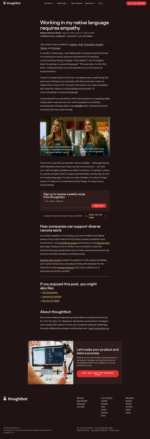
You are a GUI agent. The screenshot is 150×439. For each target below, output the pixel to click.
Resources (90, 3)
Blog (100, 3)
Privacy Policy (114, 430)
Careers (104, 401)
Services (49, 3)
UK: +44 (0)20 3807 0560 (104, 428)
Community (61, 36)
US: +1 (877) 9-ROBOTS (85, 428)
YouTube (129, 407)
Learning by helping (51, 297)
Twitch (128, 410)
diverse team (103, 243)
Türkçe (43, 48)
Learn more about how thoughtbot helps (98, 374)
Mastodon (130, 398)
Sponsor (104, 413)
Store (103, 415)
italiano (73, 45)
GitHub (128, 404)
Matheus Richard (47, 33)
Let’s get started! (136, 3)
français (56, 48)
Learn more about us (98, 328)
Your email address (54, 201)
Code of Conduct (83, 430)
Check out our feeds (94, 216)
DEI (80, 36)
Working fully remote (50, 260)
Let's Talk (80, 407)
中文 (80, 45)
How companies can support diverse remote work (70, 228)
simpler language (68, 243)
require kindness (66, 268)
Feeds (128, 413)
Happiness (87, 36)
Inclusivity (72, 36)
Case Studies (76, 3)
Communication (47, 36)
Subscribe (98, 206)
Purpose (104, 404)
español (99, 45)
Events (104, 410)
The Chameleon (50, 293)
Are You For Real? (51, 301)
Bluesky (129, 401)
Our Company (106, 398)
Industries (62, 3)
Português (89, 45)
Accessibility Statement (99, 430)
